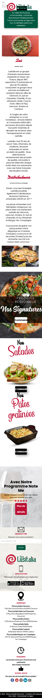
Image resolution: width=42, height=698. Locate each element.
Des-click (12, 696)
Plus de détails (21, 509)
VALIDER (21, 548)
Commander (21, 320)
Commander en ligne (25, 696)
